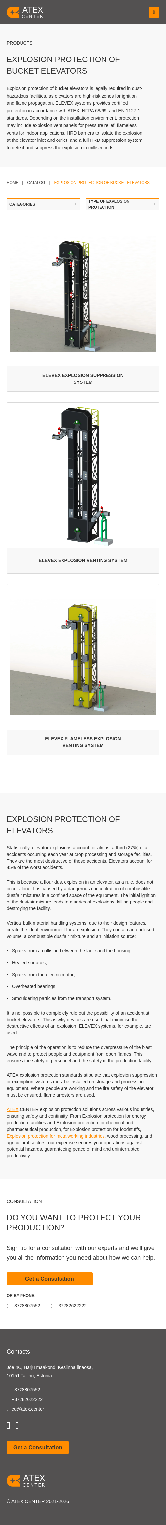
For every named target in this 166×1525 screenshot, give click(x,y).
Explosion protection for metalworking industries (55, 1136)
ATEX (13, 1109)
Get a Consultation (49, 1279)
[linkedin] (17, 1425)
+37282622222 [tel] (25, 1399)
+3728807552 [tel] (23, 1389)
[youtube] (8, 1425)
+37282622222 (69, 1305)
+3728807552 (23, 1305)
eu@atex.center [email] (25, 1409)
